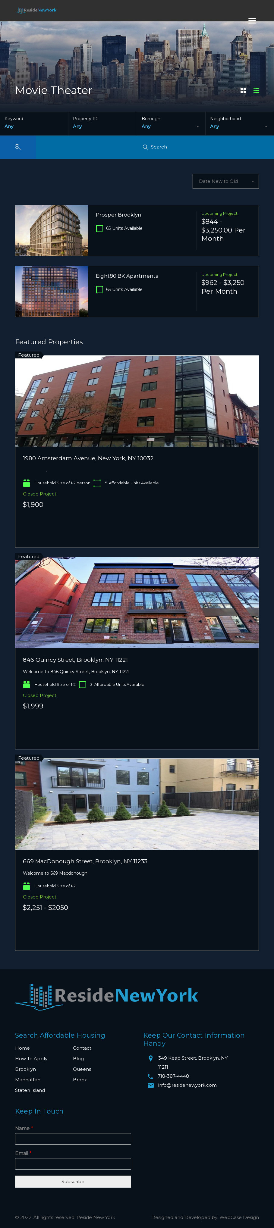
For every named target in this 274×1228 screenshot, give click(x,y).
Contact (82, 1048)
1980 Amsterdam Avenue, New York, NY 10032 (88, 458)
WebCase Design (239, 1217)
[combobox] (171, 126)
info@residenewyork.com (187, 1085)
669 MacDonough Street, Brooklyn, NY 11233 (85, 861)
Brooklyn (25, 1069)
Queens (82, 1069)
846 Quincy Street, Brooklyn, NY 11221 (75, 659)
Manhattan (27, 1079)
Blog (78, 1058)
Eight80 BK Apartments (127, 276)
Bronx (80, 1079)
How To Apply (31, 1058)
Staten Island (30, 1090)
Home (22, 1048)
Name (24, 1128)
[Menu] (252, 20)
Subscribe (72, 1181)
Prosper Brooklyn (118, 215)
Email (23, 1153)
